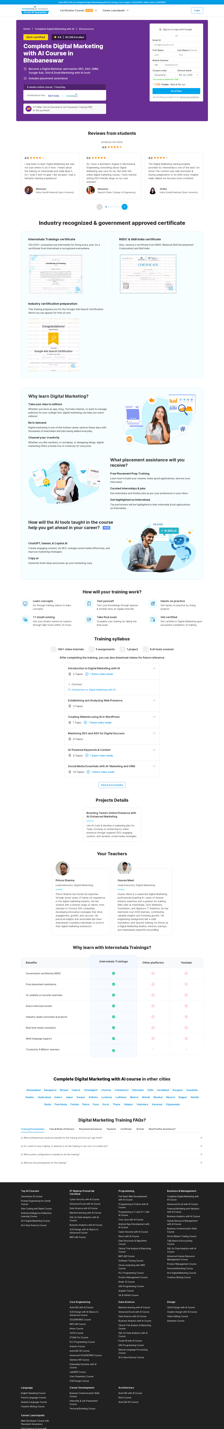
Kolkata (93, 1097)
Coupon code (159, 70)
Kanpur (81, 1097)
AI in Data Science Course (34, 1225)
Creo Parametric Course (81, 1376)
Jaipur (69, 1097)
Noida (47, 1104)
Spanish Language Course (34, 1402)
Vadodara (142, 1104)
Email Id (157, 40)
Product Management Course (133, 1277)
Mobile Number (160, 60)
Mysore (170, 1097)
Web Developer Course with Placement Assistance (35, 1422)
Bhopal (64, 1090)
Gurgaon (178, 1090)
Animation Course (175, 1320)
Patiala (75, 1104)
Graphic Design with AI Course (182, 1312)
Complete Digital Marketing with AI (54, 28)
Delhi (150, 1090)
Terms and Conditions (189, 97)
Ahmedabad (33, 1090)
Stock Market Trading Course (181, 1236)
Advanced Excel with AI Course (85, 1204)
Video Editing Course (177, 1316)
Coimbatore (122, 1090)
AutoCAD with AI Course (81, 1307)
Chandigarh (91, 1090)
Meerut (134, 1097)
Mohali (146, 1097)
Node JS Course (126, 1282)
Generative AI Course (31, 1196)
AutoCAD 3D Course (80, 1351)
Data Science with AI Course (84, 1208)
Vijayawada (173, 1104)
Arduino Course (77, 1346)
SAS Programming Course (131, 1286)
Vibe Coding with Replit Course (36, 1208)
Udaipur (128, 1104)
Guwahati (192, 1090)
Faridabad (163, 1090)
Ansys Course (76, 1328)
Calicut (76, 1090)
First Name (158, 50)
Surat (105, 1104)
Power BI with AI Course (130, 1340)
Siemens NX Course (79, 1359)
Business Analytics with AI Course (86, 1225)
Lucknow (106, 1097)
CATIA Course (76, 1333)
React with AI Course (128, 1236)
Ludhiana (120, 1097)
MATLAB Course (78, 1237)
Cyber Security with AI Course (84, 1199)
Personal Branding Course (180, 1268)
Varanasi (157, 1104)
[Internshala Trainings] (35, 10)
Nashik (195, 1097)
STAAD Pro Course (79, 1337)
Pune (96, 1104)
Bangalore (50, 1090)
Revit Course (124, 1397)
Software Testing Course (130, 1260)
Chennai (106, 1090)
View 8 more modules (112, 785)
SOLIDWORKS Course (80, 1319)
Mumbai (158, 1097)
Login (197, 10)
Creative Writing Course (179, 1277)
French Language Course (33, 1397)
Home (26, 28)
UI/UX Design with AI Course (181, 1307)
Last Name (187, 50)
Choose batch (184, 70)
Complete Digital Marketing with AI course (97, 1079)
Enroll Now (176, 91)
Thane (116, 1104)
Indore (58, 1097)
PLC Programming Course (131, 1273)
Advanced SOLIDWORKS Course (86, 1355)
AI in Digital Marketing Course (35, 1221)
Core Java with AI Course (130, 1219)
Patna (85, 1104)
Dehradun (138, 1090)
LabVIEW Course (78, 1372)
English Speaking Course (33, 1393)
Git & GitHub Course (128, 1295)
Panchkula (61, 1104)
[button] (112, 1139)
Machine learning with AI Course (85, 1212)
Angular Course (126, 1290)
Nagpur (183, 1097)
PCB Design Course (79, 1381)
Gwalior (29, 1097)
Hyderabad (44, 1097)
